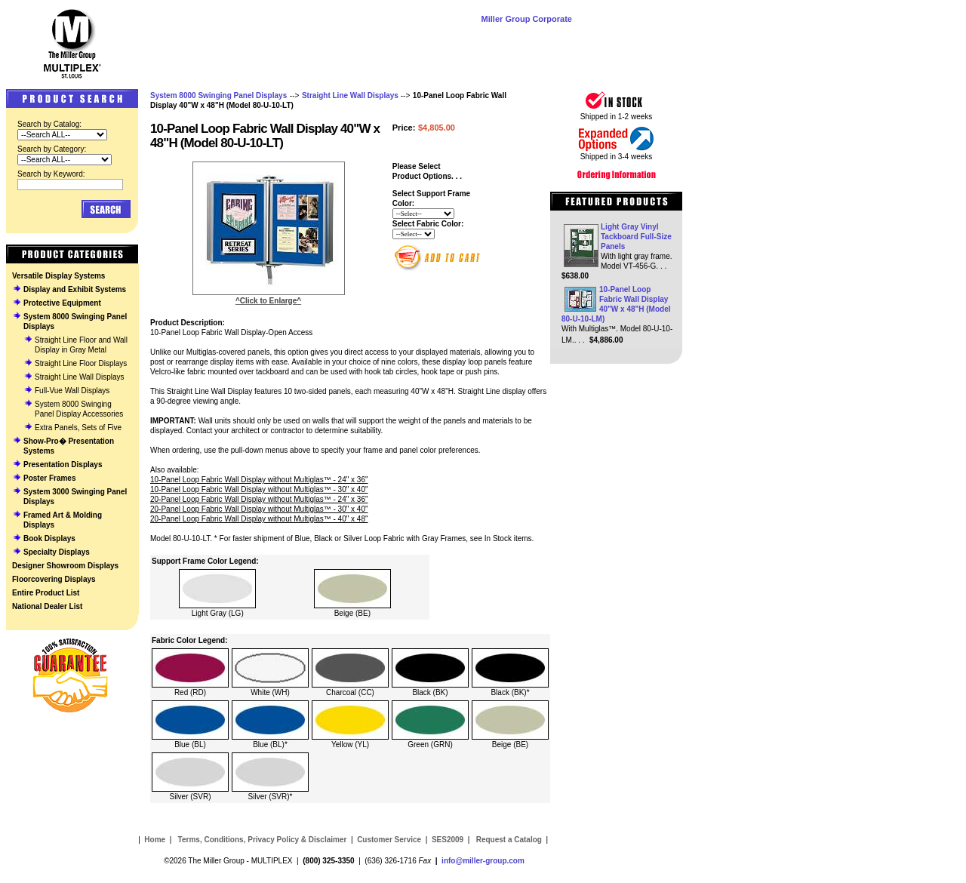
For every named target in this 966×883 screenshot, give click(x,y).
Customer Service (389, 839)
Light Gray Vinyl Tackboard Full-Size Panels (636, 237)
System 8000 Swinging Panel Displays (218, 95)
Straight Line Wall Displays (80, 377)
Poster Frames (49, 478)
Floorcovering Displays (54, 579)
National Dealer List (47, 606)
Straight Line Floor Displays (81, 363)
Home (154, 839)
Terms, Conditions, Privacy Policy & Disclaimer (262, 839)
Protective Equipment (62, 303)
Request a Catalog (508, 839)
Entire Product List (45, 593)
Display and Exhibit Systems (74, 289)
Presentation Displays (62, 464)
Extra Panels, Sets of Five (78, 427)
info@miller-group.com (483, 861)
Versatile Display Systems (58, 276)
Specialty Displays (56, 552)
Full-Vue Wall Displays (72, 390)
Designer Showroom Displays (65, 565)
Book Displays (49, 538)
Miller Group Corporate (526, 18)
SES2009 (447, 839)
